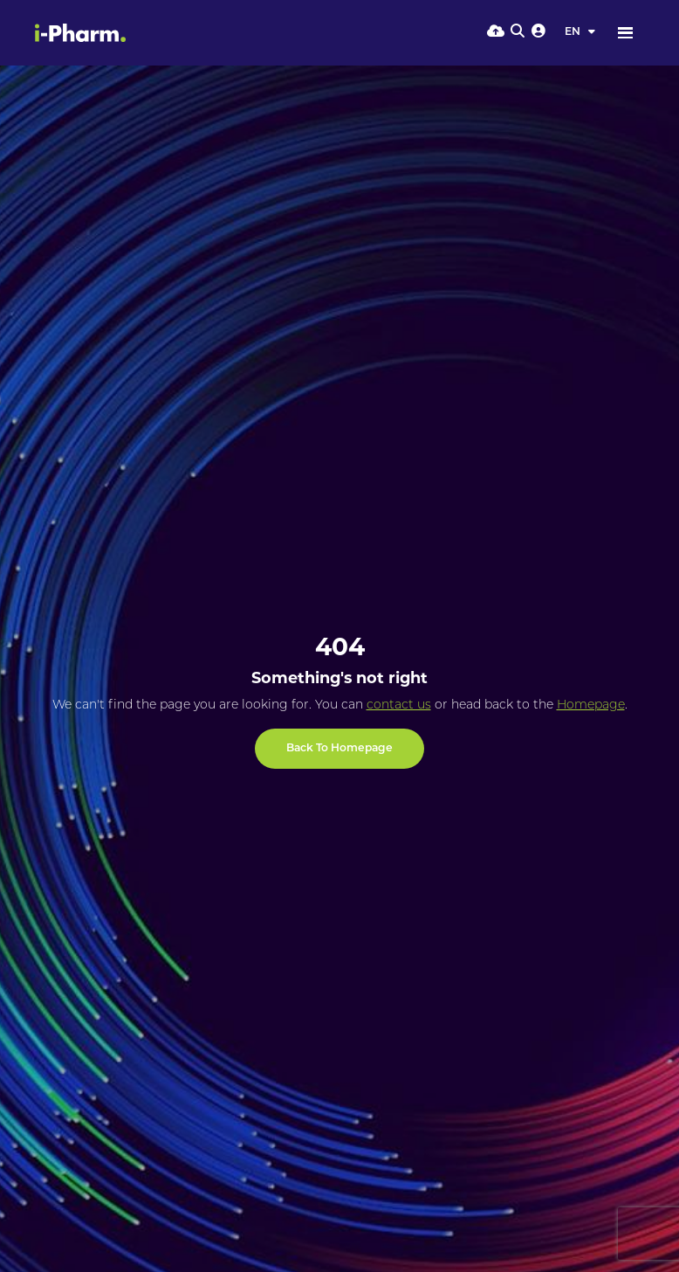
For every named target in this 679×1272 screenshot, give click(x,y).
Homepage (591, 705)
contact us (399, 705)
